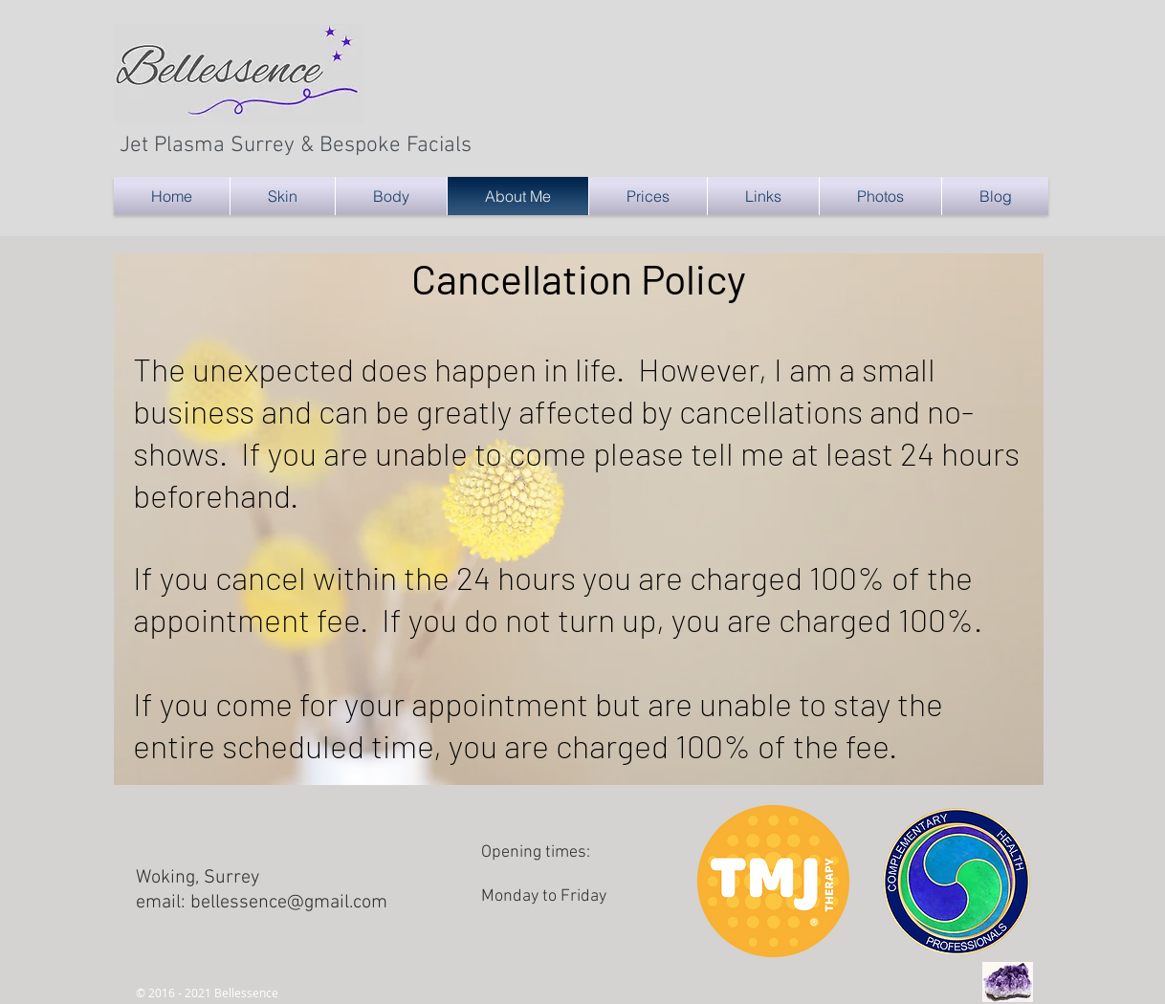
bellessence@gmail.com (288, 902)
